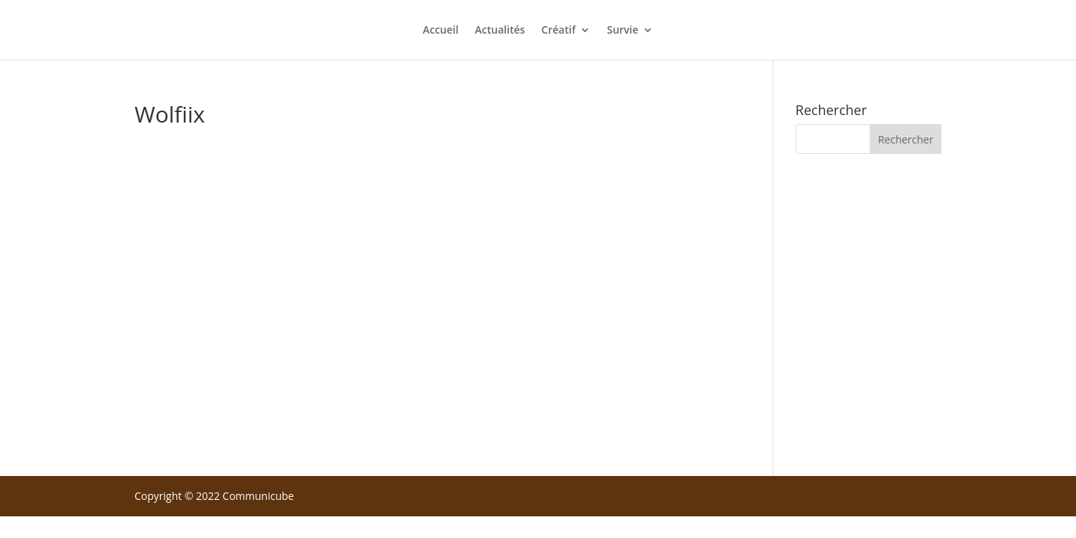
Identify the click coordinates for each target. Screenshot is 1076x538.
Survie (622, 31)
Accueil (441, 31)
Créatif (559, 31)
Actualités (500, 31)
